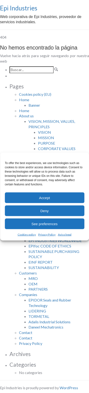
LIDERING (37, 311)
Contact (25, 332)
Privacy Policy (47, 234)
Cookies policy (27, 234)
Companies (28, 294)
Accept (44, 198)
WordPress (69, 387)
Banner (34, 105)
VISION (44, 132)
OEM (32, 284)
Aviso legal (64, 234)
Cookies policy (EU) (35, 94)
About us (26, 116)
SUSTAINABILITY (43, 267)
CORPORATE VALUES (56, 148)
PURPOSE (46, 143)
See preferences (44, 224)
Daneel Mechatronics (45, 327)
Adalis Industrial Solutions (49, 322)
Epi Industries (18, 8)
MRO (33, 278)
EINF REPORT (40, 262)
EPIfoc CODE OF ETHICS (49, 246)
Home (24, 99)
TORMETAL (38, 316)
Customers (28, 273)
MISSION (46, 137)
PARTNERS (38, 289)
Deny (44, 211)
